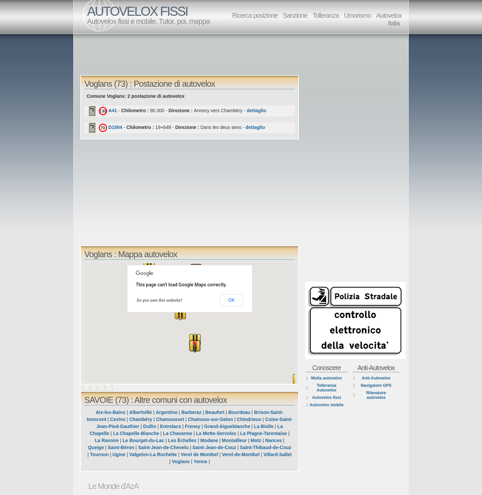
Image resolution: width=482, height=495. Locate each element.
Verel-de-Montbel (241, 454)
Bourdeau (239, 412)
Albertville (140, 412)
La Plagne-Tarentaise (263, 433)
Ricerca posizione (254, 15)
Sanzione (295, 15)
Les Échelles (182, 440)
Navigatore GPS (376, 385)
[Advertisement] (242, 54)
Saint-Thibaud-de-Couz (265, 447)
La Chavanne (177, 433)
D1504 (115, 127)
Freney (192, 426)
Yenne (200, 461)
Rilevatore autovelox (376, 395)
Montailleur (234, 440)
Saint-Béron (121, 447)
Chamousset (170, 419)
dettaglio (256, 110)
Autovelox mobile (326, 405)
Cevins (118, 419)
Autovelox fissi (326, 397)
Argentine (166, 412)
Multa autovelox (326, 378)
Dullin (149, 426)
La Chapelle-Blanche (136, 433)
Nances (273, 440)
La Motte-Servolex (216, 433)
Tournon (99, 454)
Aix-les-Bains (111, 412)
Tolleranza (326, 15)
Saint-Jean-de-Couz (214, 447)
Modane (209, 440)
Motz (256, 440)
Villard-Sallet (277, 454)
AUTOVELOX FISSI (137, 11)
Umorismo (357, 15)
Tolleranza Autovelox (326, 388)
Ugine (119, 454)
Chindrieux (249, 419)
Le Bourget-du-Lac (143, 440)
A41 (112, 110)
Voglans (180, 461)
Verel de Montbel (199, 454)
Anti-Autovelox (376, 378)
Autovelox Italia (389, 19)
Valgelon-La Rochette (153, 454)
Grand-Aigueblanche (227, 426)
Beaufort (215, 412)
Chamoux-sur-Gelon (210, 419)
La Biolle (263, 426)
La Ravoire (107, 440)
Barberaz (191, 412)
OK (231, 300)
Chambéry (140, 419)
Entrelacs (170, 426)
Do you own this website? (159, 300)
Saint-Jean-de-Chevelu (163, 447)
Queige (96, 447)
